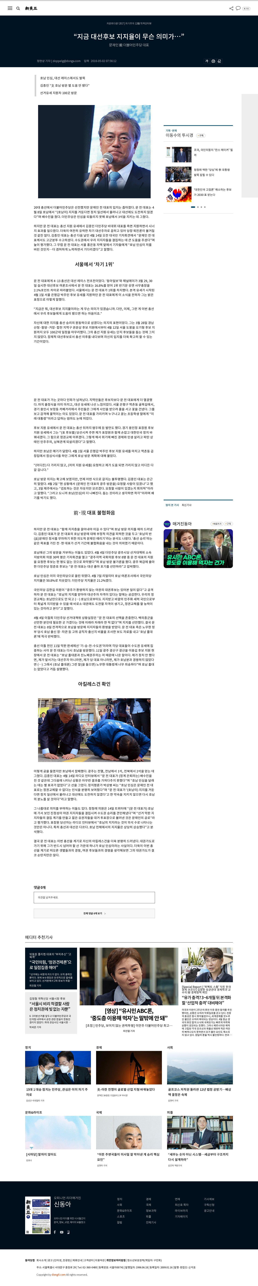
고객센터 (89, 1260)
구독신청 (209, 1205)
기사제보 (209, 1199)
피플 (148, 1216)
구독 (201, 135)
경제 (148, 1199)
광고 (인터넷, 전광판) (59, 1260)
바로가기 (217, 523)
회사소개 (41, 1260)
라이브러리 (181, 1210)
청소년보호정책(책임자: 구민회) (144, 1260)
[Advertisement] (86, 370)
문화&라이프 (124, 1210)
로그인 (246, 8)
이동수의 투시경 (179, 135)
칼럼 (119, 1222)
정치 (119, 1199)
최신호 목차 (182, 1205)
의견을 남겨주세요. (48, 897)
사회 (119, 1205)
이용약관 (100, 1260)
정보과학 (151, 1210)
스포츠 (121, 1216)
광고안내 (209, 1210)
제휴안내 (77, 1260)
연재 (177, 1199)
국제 (148, 1205)
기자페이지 (181, 1216)
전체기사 (151, 1222)
